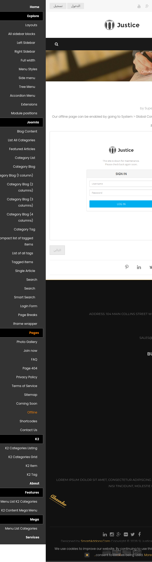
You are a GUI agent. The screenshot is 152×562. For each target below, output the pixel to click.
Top (146, 91)
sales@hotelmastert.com (117, 338)
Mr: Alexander (135, 438)
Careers (140, 381)
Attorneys (138, 366)
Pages (122, 71)
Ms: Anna (140, 430)
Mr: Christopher (133, 445)
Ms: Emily (140, 453)
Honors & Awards (132, 388)
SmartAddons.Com (49, 541)
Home (142, 71)
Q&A (144, 396)
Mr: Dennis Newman (130, 423)
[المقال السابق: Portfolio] (139, 250)
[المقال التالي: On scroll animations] (11, 250)
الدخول (29, 6)
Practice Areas (134, 373)
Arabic (138, 6)
